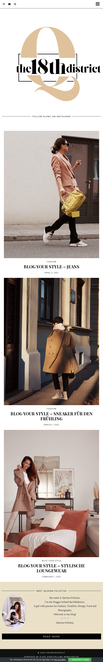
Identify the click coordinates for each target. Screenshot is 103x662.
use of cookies (60, 659)
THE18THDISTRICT (55, 653)
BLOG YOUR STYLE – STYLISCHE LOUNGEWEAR (51, 568)
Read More (51, 636)
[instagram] (4, 4)
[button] (99, 4)
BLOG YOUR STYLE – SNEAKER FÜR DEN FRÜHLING (52, 416)
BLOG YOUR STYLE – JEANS (51, 266)
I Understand (79, 659)
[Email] (9, 4)
